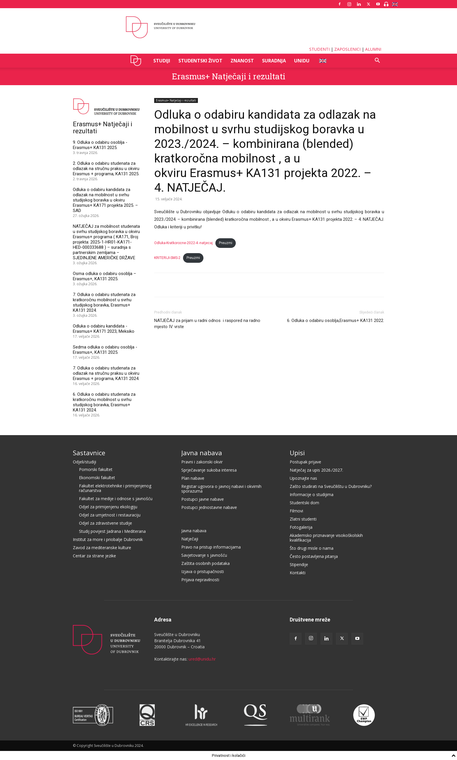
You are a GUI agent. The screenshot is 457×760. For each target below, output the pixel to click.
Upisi (297, 452)
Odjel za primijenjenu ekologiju (108, 506)
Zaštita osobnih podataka (205, 563)
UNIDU (137, 60)
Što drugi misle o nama (311, 548)
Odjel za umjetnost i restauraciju (109, 515)
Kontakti (297, 572)
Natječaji (189, 539)
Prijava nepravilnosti (200, 579)
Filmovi (296, 511)
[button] (377, 61)
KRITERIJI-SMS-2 (167, 258)
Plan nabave (192, 478)
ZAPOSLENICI (347, 49)
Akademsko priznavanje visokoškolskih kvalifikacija (326, 538)
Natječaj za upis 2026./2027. (316, 470)
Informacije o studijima (311, 494)
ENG (322, 60)
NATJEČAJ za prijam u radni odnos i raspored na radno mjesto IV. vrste (207, 323)
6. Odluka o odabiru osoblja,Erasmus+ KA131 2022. (335, 320)
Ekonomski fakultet (97, 477)
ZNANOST (242, 60)
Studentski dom (304, 502)
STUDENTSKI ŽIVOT (200, 60)
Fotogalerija (301, 527)
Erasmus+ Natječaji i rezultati (228, 76)
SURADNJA (274, 60)
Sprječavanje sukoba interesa (209, 470)
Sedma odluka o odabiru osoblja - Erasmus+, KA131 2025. (105, 349)
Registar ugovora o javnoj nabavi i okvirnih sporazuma (221, 489)
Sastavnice (89, 452)
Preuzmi (225, 243)
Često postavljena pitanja (314, 556)
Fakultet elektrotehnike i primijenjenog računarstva (115, 488)
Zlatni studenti (303, 519)
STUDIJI (161, 60)
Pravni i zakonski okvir (202, 462)
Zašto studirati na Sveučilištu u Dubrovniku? (331, 486)
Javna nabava (201, 452)
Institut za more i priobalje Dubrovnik (108, 539)
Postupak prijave (305, 462)
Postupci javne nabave (202, 499)
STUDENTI (319, 49)
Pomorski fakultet (96, 469)
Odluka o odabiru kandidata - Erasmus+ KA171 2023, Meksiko (103, 328)
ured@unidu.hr (202, 659)
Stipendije (299, 564)
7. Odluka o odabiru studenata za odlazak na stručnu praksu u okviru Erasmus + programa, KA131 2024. (106, 373)
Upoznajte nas (303, 478)
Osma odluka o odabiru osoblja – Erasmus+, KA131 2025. (104, 276)
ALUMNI (373, 49)
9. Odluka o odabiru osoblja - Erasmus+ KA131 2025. (100, 145)
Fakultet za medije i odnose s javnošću (115, 498)
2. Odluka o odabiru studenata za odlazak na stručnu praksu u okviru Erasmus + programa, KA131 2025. (106, 168)
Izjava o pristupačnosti (202, 571)
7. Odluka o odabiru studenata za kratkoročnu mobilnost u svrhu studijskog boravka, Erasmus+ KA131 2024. (104, 302)
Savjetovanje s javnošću (204, 555)
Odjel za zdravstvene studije (105, 523)
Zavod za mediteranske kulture (102, 547)
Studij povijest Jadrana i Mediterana (112, 531)
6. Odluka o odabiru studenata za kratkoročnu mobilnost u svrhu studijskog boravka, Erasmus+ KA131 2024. (104, 402)
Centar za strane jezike (94, 555)
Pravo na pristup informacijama (211, 547)
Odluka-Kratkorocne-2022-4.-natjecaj (183, 243)
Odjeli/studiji (84, 462)
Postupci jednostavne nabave (209, 507)
